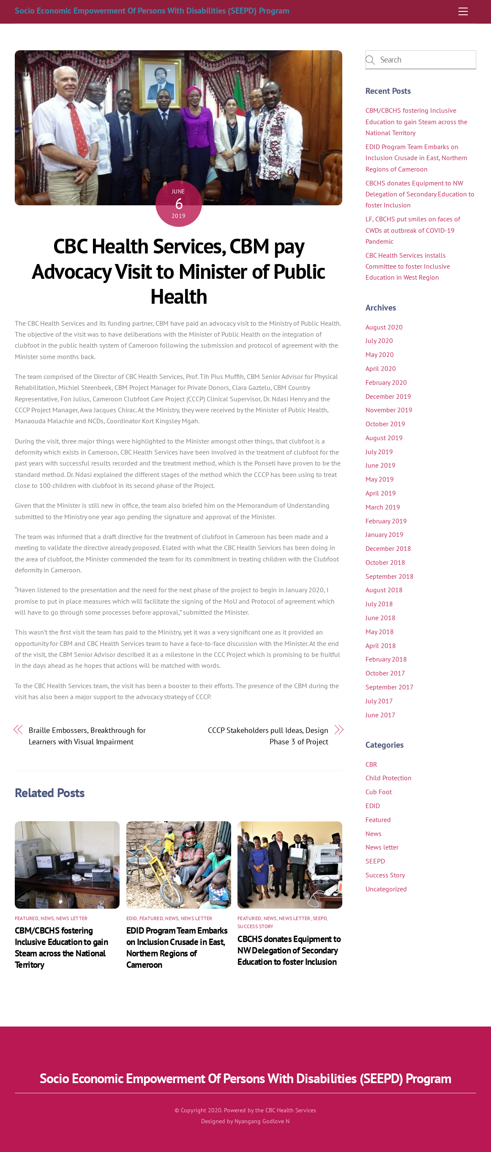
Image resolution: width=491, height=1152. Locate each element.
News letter (72, 918)
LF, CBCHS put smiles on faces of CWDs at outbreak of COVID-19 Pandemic (413, 230)
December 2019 (388, 396)
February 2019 (386, 521)
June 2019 (381, 465)
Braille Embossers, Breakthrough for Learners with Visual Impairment (87, 735)
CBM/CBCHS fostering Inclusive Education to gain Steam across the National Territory (61, 947)
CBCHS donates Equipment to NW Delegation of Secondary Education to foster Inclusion (289, 950)
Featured (26, 918)
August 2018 (384, 590)
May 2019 (380, 479)
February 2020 (386, 382)
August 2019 (384, 437)
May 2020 (380, 354)
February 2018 (386, 659)
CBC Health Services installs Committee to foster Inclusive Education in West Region (408, 266)
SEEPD (320, 918)
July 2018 (379, 603)
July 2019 (379, 451)
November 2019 (389, 410)
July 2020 (379, 340)
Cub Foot (379, 791)
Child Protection (389, 777)
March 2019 (383, 507)
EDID (131, 918)
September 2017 (390, 687)
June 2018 (381, 617)
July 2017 (379, 701)
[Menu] (463, 11)
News (47, 918)
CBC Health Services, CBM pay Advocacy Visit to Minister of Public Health (178, 271)
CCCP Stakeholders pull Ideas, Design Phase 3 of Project (268, 735)
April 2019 (381, 493)
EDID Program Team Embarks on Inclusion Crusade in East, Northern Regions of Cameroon (176, 947)
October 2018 (385, 562)
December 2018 (388, 548)
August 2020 (384, 327)
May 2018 (380, 631)
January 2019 (385, 534)
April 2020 (381, 368)
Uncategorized (386, 889)
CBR (371, 764)
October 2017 (385, 673)
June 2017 (381, 715)
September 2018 (390, 576)
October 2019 (385, 423)
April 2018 (381, 645)
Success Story (255, 926)
